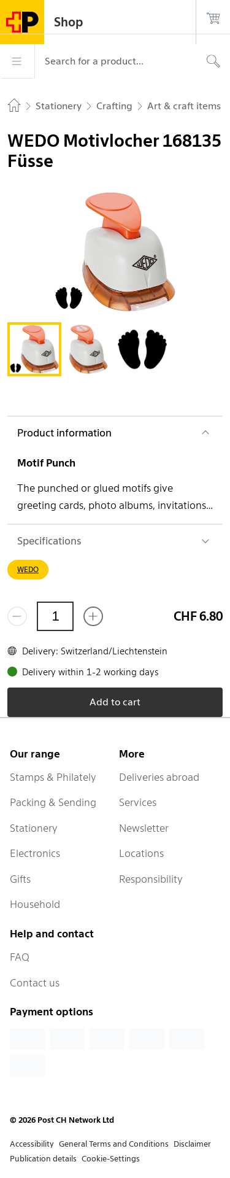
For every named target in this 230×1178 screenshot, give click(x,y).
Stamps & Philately (53, 777)
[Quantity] (55, 616)
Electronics (35, 853)
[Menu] (17, 61)
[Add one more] (93, 616)
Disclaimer (192, 1144)
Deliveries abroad (159, 777)
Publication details (43, 1158)
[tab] (34, 349)
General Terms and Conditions (114, 1144)
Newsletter (144, 828)
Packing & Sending (53, 802)
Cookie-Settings (111, 1158)
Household (35, 904)
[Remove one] (17, 616)
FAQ (19, 957)
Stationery (34, 828)
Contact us (34, 983)
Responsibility (151, 879)
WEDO (28, 569)
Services (137, 802)
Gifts (20, 879)
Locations (141, 853)
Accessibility (32, 1144)
